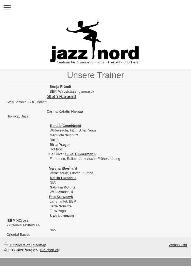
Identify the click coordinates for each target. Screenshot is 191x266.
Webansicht (178, 245)
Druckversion (17, 245)
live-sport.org (50, 250)
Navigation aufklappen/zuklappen (95, 7)
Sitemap (39, 245)
